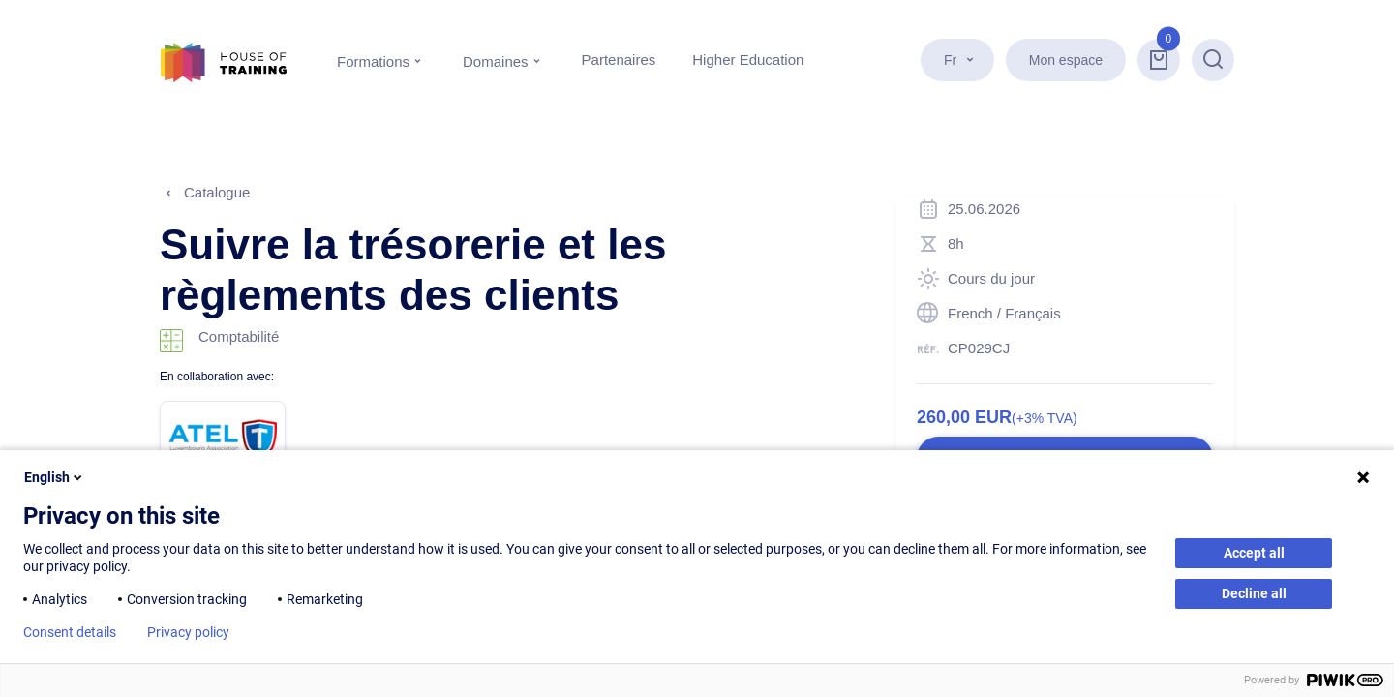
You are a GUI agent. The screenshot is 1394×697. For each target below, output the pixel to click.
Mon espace (1066, 60)
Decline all (1254, 593)
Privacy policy (188, 632)
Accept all (1254, 553)
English (54, 477)
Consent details (69, 632)
